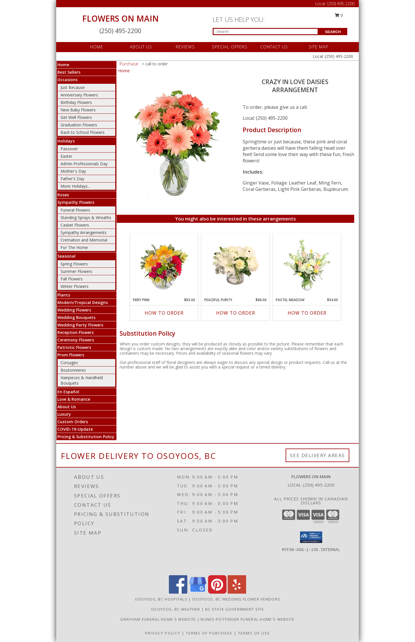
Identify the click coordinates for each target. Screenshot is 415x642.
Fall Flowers (72, 279)
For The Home (74, 247)
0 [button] (339, 15)
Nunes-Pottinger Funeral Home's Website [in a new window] (248, 619)
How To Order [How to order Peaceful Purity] (235, 313)
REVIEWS (185, 47)
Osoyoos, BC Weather (175, 609)
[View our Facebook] (178, 592)
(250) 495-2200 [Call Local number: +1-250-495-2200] (340, 3)
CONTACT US (274, 47)
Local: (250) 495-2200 (265, 118)
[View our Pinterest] (217, 592)
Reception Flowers (75, 332)
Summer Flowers (76, 271)
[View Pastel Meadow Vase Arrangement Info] (307, 264)
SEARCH (333, 32)
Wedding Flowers (74, 310)
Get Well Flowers (76, 117)
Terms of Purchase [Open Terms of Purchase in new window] (209, 633)
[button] (311, 537)
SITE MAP (319, 47)
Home (63, 64)
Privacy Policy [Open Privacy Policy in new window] (162, 633)
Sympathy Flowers (75, 202)
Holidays (66, 141)
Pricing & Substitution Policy (85, 436)
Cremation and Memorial (84, 240)
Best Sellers (68, 72)
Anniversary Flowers (79, 95)
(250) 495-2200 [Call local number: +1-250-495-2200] (319, 485)
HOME (96, 47)
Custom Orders (72, 421)
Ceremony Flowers (75, 340)
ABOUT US (141, 47)
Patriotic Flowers (74, 347)
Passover (69, 148)
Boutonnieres (73, 370)
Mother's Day (73, 171)
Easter (66, 156)
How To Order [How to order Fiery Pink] (164, 313)
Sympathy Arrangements (84, 232)
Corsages (69, 362)
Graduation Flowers (79, 125)
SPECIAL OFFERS (230, 47)
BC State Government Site (234, 609)
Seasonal (66, 256)
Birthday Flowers (76, 102)
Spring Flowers (74, 264)
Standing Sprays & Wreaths (86, 217)
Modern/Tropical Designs (82, 302)
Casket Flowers (75, 225)
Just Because (73, 87)
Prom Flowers (70, 355)
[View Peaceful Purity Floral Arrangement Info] (236, 264)
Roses (63, 194)
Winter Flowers (74, 286)
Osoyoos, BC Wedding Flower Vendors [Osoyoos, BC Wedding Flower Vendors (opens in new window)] (236, 599)
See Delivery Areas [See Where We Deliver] (317, 455)
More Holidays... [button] (75, 186)
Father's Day (72, 178)
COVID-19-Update (75, 429)
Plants (63, 295)
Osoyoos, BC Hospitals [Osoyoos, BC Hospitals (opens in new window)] (161, 599)
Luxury (64, 414)
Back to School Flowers (83, 132)
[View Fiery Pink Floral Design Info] (164, 264)
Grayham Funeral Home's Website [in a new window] (158, 619)
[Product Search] (265, 31)
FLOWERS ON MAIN (120, 18)
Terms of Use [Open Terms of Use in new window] (254, 633)
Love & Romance (73, 399)
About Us (66, 406)
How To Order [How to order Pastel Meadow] (307, 313)
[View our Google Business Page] (197, 592)
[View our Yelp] (237, 592)
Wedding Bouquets (76, 317)
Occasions (67, 79)
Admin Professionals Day (84, 163)
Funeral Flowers (75, 210)
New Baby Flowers (78, 110)
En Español (68, 391)
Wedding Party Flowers (80, 325)
